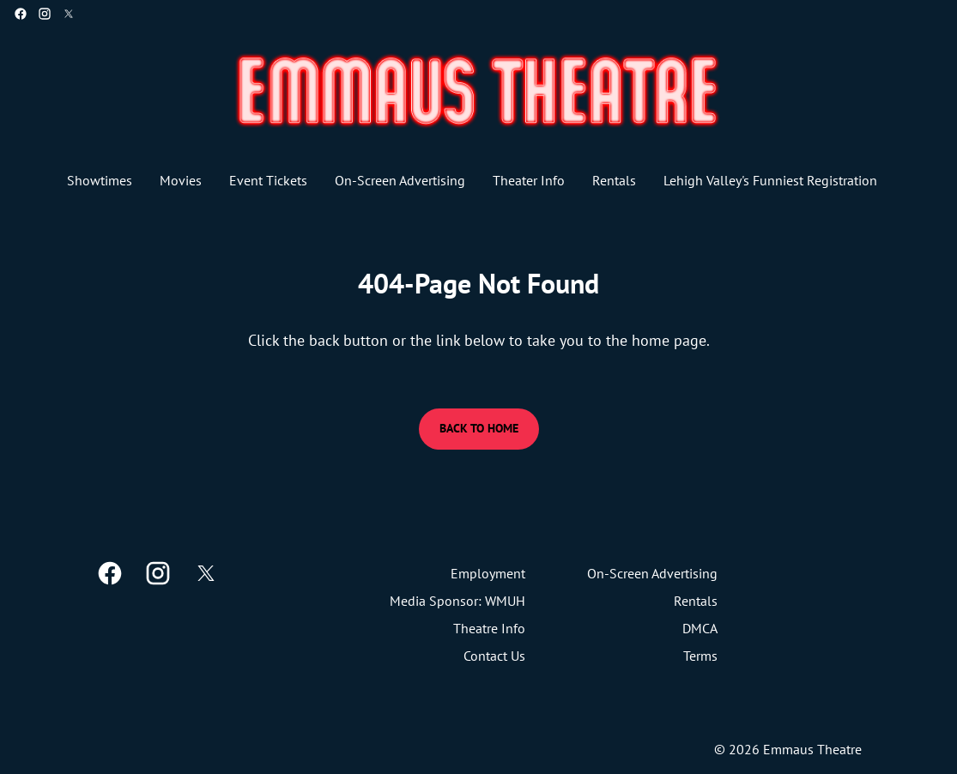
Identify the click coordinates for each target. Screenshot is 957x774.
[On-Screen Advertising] (400, 180)
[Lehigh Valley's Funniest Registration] (770, 180)
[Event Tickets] (268, 180)
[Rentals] (614, 180)
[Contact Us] (494, 655)
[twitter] (69, 14)
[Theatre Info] (489, 628)
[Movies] (181, 180)
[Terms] (700, 655)
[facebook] (20, 14)
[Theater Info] (529, 180)
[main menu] (472, 180)
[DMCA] (700, 628)
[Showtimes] (99, 180)
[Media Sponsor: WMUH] (457, 600)
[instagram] (44, 14)
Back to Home (478, 428)
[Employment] (488, 573)
